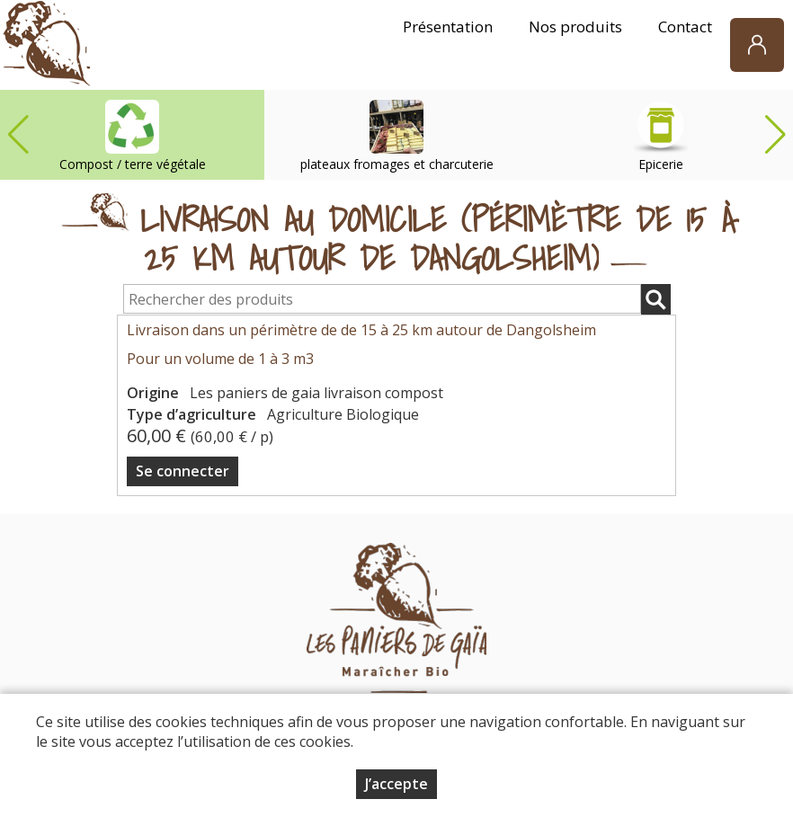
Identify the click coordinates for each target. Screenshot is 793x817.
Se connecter (182, 471)
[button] (775, 135)
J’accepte (396, 784)
